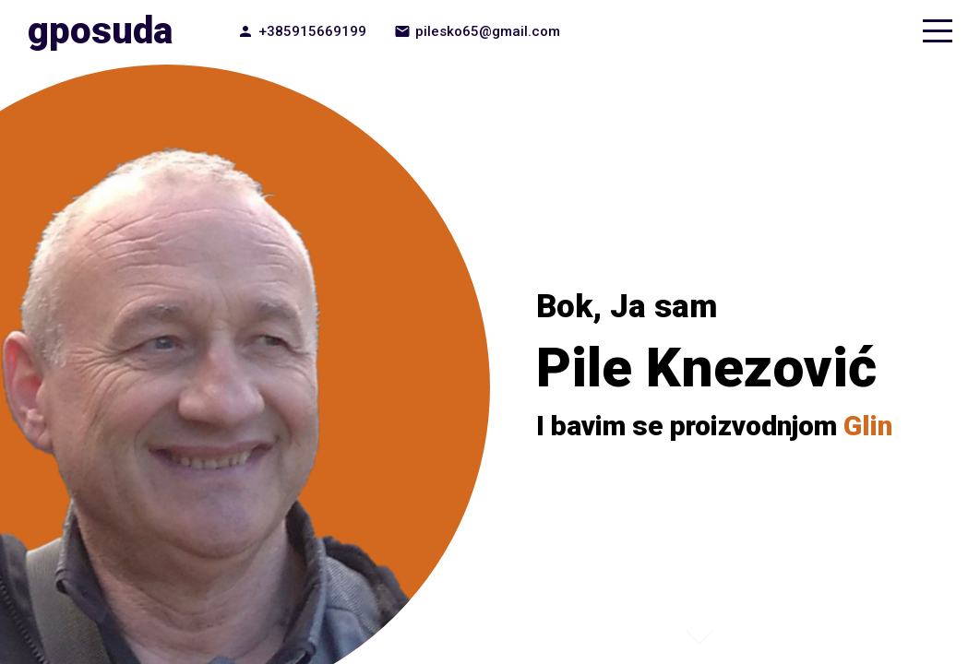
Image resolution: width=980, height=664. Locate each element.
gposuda (100, 31)
